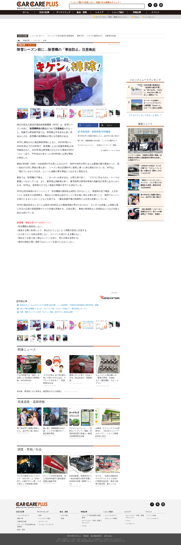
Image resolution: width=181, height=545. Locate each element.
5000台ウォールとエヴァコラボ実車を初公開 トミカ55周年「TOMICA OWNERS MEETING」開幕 (59, 305)
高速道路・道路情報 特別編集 (95, 131)
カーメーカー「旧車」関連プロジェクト (112, 17)
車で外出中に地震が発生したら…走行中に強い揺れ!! (98, 136)
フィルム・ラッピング (46, 524)
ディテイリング (63, 12)
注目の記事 (44, 12)
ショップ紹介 (118, 12)
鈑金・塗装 (82, 12)
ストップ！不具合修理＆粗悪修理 (60, 36)
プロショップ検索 (111, 518)
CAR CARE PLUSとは (74, 536)
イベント (155, 12)
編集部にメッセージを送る (110, 150)
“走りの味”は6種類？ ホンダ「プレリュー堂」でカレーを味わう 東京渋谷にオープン (53, 309)
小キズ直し (65, 515)
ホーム (26, 12)
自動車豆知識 (110, 36)
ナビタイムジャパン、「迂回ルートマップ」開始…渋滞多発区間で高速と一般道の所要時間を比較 (116, 145)
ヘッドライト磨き (44, 518)
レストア (99, 12)
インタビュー (149, 17)
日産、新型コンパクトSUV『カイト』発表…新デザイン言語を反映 (46, 312)
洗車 (39, 515)
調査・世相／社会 (30, 449)
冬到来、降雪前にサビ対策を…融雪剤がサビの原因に (47, 391)
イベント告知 (151, 515)
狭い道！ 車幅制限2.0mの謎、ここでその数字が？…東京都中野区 (104, 141)
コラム (136, 17)
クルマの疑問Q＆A (94, 36)
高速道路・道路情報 (31, 401)
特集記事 (137, 12)
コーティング (43, 521)
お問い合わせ (108, 536)
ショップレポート (37, 36)
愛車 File (80, 36)
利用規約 (86, 536)
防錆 (62, 518)
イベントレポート (153, 518)
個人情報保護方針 (96, 536)
